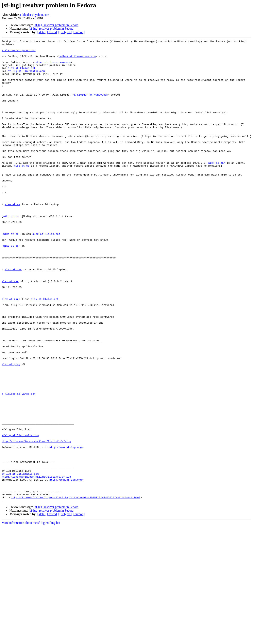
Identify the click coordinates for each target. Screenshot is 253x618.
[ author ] (79, 32)
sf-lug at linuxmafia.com (26, 77)
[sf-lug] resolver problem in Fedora (56, 25)
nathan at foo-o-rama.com (77, 59)
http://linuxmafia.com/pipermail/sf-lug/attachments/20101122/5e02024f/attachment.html (75, 589)
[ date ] (41, 32)
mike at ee (21, 191)
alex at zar (216, 187)
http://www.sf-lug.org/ (66, 529)
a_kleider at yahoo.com (34, 14)
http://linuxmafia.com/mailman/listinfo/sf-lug (36, 521)
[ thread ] (53, 32)
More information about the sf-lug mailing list (31, 614)
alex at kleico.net (21, 74)
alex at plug (11, 429)
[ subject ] (65, 32)
